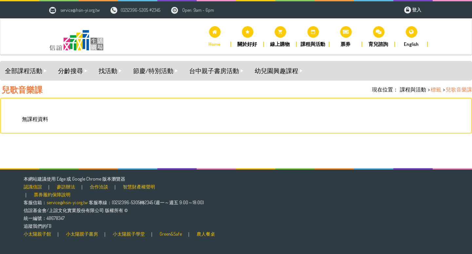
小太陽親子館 (37, 234)
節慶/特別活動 (153, 71)
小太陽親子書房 (82, 234)
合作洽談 (99, 186)
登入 (416, 9)
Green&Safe (171, 234)
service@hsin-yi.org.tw (80, 10)
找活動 (108, 71)
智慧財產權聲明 (139, 186)
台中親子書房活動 (214, 71)
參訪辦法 (66, 186)
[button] (214, 36)
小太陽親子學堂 (129, 234)
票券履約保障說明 (52, 194)
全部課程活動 (23, 71)
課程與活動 (413, 89)
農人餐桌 (206, 234)
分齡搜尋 (70, 71)
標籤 (436, 89)
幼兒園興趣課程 (276, 71)
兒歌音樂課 (459, 89)
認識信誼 (33, 186)
